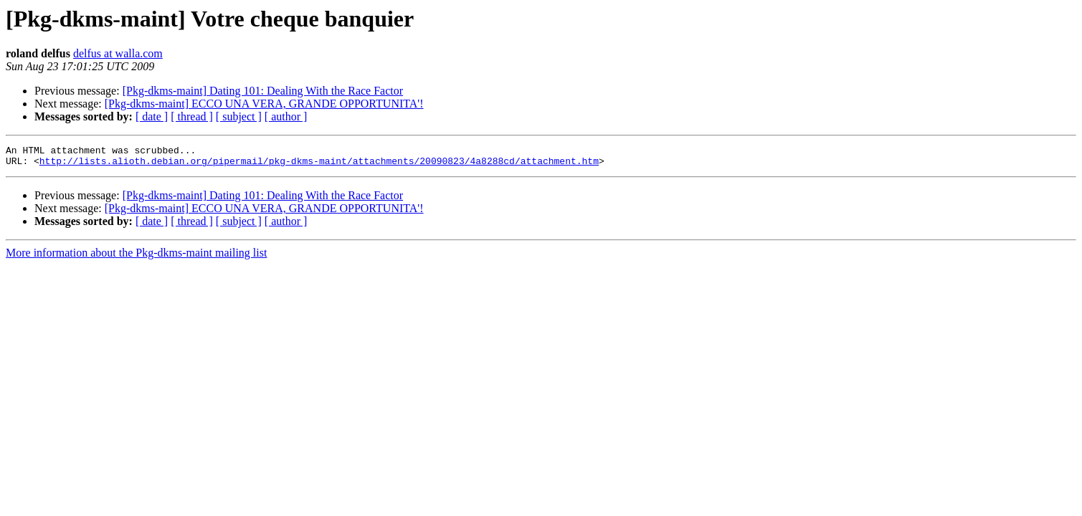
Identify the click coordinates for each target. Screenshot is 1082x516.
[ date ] (152, 116)
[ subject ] (239, 116)
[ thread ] (192, 116)
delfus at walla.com (118, 53)
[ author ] (286, 116)
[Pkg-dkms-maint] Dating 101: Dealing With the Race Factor (263, 91)
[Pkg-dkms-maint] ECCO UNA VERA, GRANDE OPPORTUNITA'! (264, 103)
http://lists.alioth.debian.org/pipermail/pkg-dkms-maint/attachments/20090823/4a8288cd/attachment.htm (319, 164)
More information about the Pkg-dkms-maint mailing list (136, 257)
